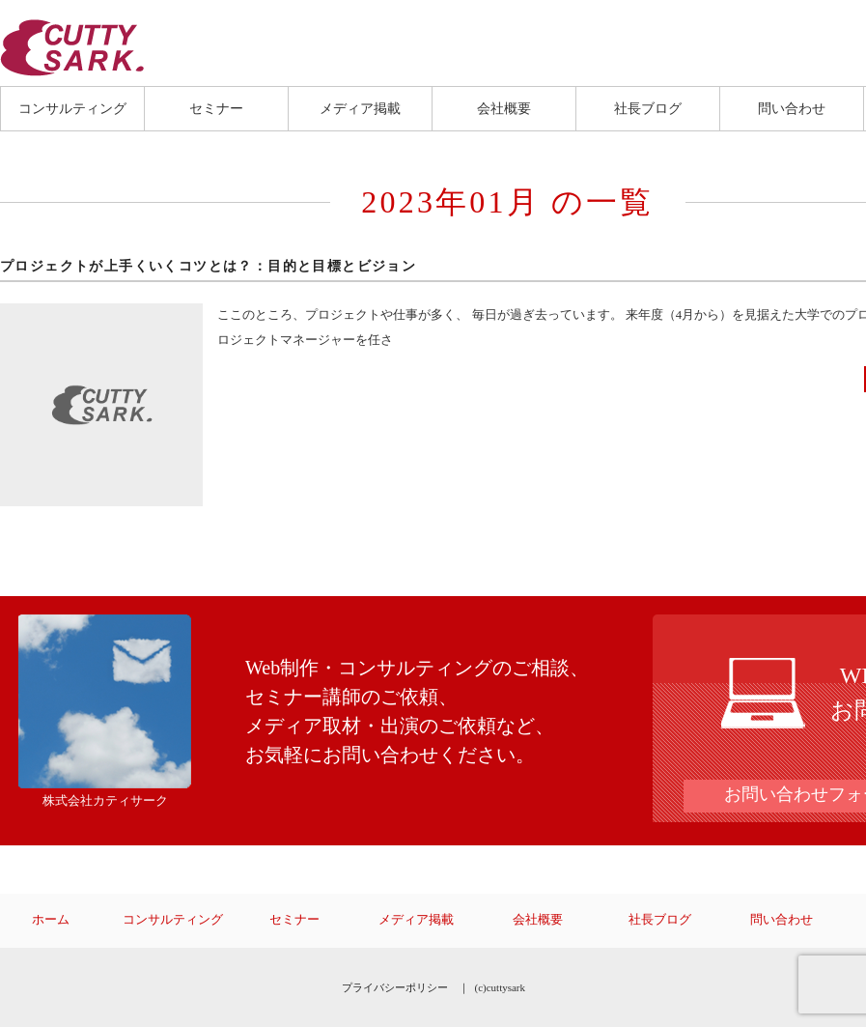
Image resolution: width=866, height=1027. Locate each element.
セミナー (216, 108)
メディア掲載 (360, 108)
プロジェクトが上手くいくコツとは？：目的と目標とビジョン (208, 266)
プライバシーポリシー (395, 987)
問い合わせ (791, 108)
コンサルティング (72, 108)
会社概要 (504, 108)
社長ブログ (648, 108)
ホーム (51, 920)
